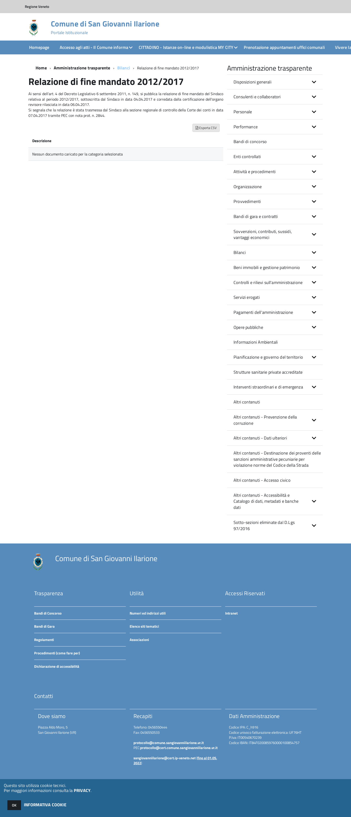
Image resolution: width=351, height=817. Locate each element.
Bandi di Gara (44, 626)
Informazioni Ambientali (256, 342)
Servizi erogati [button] (247, 297)
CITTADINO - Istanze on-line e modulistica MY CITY (186, 47)
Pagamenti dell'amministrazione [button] (263, 312)
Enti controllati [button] (247, 156)
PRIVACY (82, 790)
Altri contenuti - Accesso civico (262, 480)
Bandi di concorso (250, 141)
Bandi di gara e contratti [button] (256, 216)
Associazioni (139, 639)
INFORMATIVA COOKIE (45, 804)
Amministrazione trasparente (82, 68)
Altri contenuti (247, 402)
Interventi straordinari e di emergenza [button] (268, 387)
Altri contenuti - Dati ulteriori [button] (260, 438)
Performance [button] (246, 127)
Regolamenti (44, 639)
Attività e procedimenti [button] (255, 171)
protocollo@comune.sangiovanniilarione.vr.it (168, 742)
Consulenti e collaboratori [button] (257, 96)
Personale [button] (243, 112)
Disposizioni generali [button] (252, 82)
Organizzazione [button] (248, 186)
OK (14, 805)
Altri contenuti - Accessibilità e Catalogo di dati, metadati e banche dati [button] (266, 501)
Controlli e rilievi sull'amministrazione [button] (268, 282)
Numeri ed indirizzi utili (148, 613)
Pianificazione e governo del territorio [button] (268, 357)
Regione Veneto (37, 6)
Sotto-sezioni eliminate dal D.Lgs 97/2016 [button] (264, 525)
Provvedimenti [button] (247, 201)
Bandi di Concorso (48, 613)
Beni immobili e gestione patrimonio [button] (267, 267)
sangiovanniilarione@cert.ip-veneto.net (164, 758)
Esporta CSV (206, 127)
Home (41, 68)
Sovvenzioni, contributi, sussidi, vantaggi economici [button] (263, 234)
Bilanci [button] (240, 252)
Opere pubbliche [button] (248, 327)
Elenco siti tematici (144, 626)
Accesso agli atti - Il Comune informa (94, 47)
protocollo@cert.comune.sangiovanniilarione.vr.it (179, 747)
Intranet (231, 613)
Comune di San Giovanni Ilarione (105, 27)
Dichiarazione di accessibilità (56, 666)
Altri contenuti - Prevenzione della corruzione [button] (265, 420)
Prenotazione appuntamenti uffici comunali (284, 47)
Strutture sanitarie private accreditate (268, 372)
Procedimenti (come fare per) (57, 653)
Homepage (39, 47)
